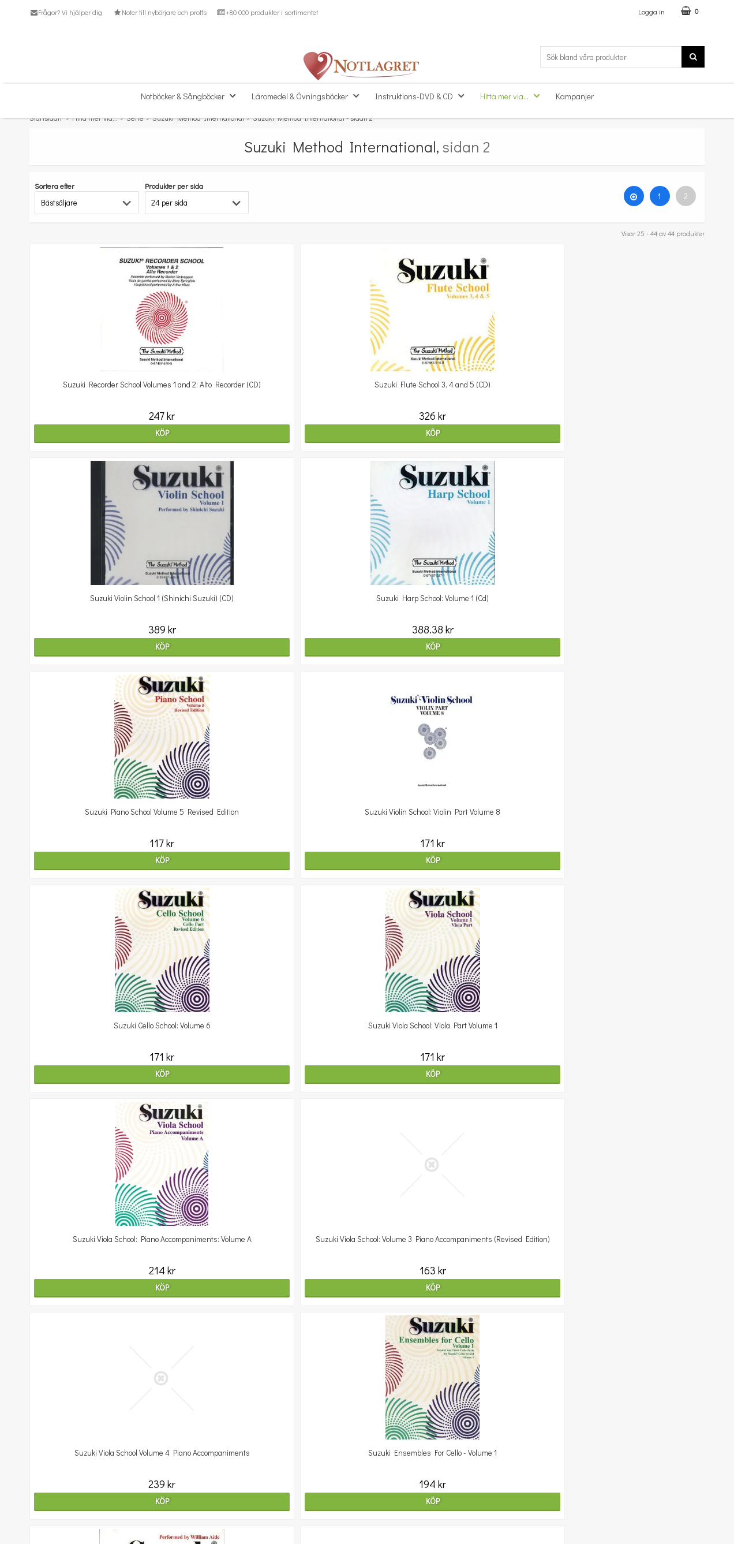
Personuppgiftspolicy (65, 1506)
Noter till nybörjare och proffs (159, 12)
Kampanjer (575, 96)
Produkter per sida (174, 186)
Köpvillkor (45, 1488)
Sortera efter (54, 186)
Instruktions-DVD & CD (423, 95)
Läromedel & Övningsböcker (309, 95)
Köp (111, 432)
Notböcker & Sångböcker (191, 95)
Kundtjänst (48, 1453)
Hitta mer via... (513, 95)
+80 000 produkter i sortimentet (267, 12)
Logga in (651, 11)
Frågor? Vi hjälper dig (65, 12)
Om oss (42, 1470)
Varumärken (50, 1523)
